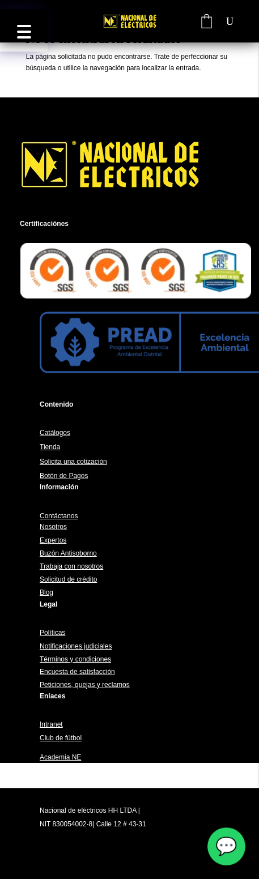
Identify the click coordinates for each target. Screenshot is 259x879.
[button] (24, 30)
